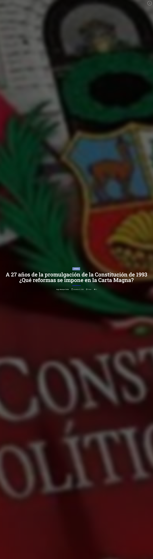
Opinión (76, 269)
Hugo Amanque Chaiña (62, 289)
